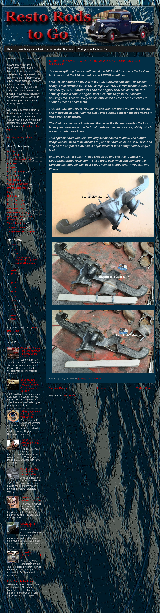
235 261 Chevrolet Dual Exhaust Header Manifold (29, 472)
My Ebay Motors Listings (19, 137)
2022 (13, 249)
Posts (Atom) (69, 395)
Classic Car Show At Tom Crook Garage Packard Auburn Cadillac (30, 352)
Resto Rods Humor (17, 200)
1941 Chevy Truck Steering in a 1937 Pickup (29, 443)
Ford (9, 192)
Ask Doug (12, 151)
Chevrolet (12, 163)
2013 (13, 301)
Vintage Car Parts (16, 227)
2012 (13, 305)
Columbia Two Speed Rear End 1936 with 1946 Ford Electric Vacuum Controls (30, 385)
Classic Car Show (16, 171)
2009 (13, 319)
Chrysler (11, 167)
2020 (13, 274)
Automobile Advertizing (19, 159)
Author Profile (14, 155)
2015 (13, 292)
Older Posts (144, 388)
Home (10, 49)
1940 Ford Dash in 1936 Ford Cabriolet (30, 499)
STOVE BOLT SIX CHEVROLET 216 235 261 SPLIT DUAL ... (25, 260)
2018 (13, 283)
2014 (13, 296)
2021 (13, 269)
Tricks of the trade (16, 223)
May (16, 253)
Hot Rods (12, 196)
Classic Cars (13, 175)
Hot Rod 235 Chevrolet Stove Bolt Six (30, 555)
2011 (13, 310)
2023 (13, 245)
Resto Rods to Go (16, 204)
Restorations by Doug (18, 212)
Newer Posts (58, 388)
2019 (13, 278)
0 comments (95, 378)
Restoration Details (17, 208)
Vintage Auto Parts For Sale (93, 49)
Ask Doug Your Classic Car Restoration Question (46, 49)
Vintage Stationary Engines (21, 231)
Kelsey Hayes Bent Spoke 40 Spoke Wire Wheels (30, 414)
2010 (13, 314)
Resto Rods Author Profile (20, 581)
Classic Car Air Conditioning (28, 525)
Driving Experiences (17, 188)
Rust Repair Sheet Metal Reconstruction (19, 218)
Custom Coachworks (17, 184)
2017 (13, 287)
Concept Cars (14, 180)
